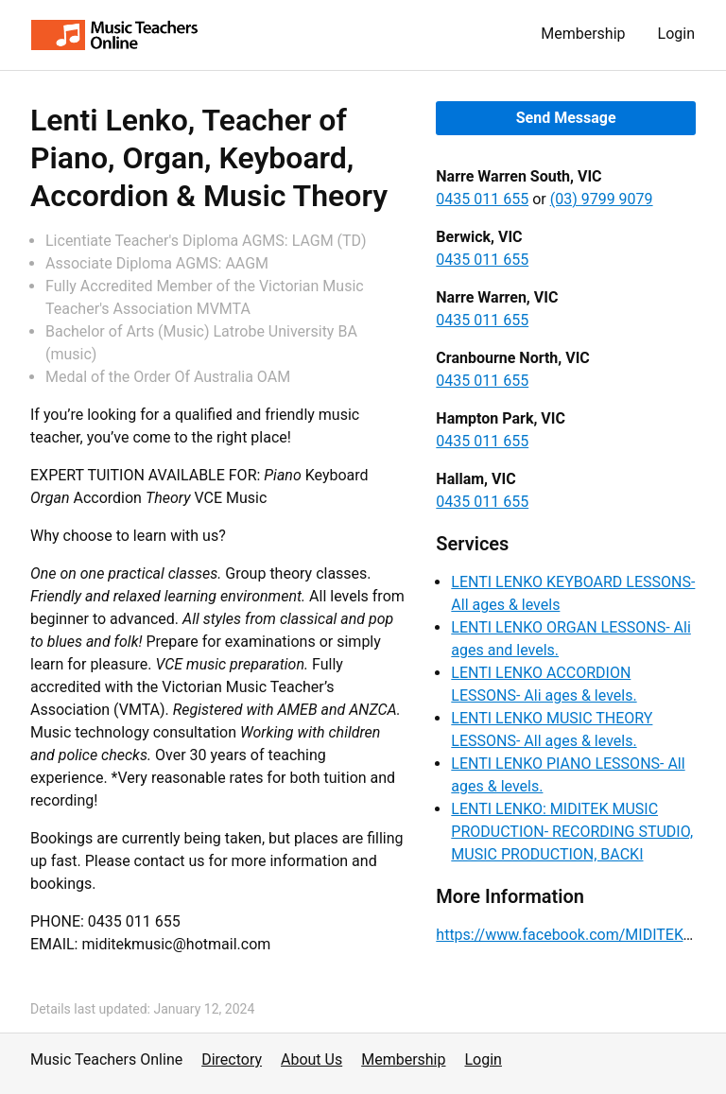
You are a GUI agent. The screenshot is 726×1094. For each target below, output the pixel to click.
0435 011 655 (482, 199)
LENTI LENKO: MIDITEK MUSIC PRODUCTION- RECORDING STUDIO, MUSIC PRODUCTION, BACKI (572, 831)
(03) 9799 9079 (601, 199)
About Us (311, 1059)
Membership (583, 34)
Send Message (566, 118)
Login (676, 34)
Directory (231, 1059)
